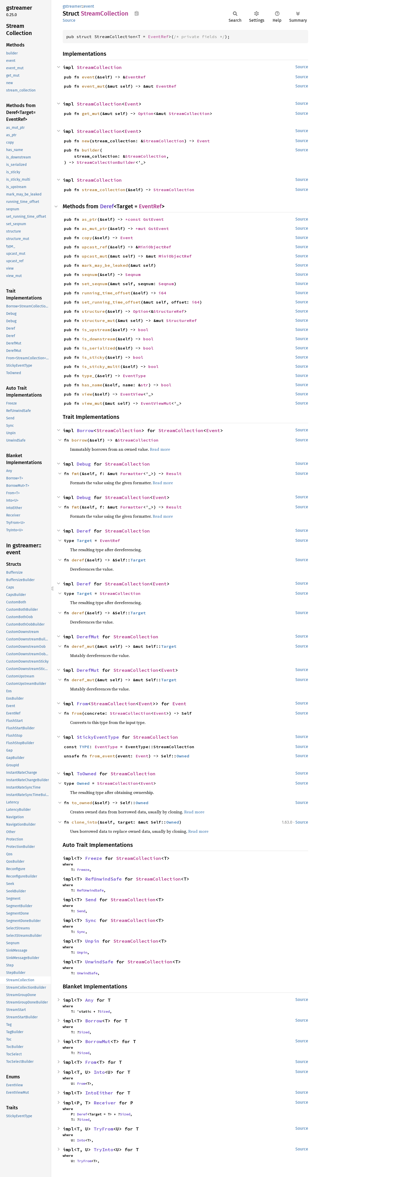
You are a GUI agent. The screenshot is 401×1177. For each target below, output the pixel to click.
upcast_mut (94, 256)
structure (93, 311)
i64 (162, 292)
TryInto (103, 1149)
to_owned (82, 802)
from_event (102, 755)
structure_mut (98, 320)
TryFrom (103, 1129)
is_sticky (93, 357)
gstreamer (72, 6)
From (82, 704)
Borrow (85, 430)
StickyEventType (98, 737)
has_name (92, 384)
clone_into (84, 822)
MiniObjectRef (154, 246)
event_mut (93, 86)
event (89, 6)
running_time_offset (106, 292)
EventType (134, 375)
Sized (104, 1011)
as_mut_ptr (94, 228)
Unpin (92, 941)
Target (84, 540)
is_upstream (96, 329)
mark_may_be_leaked (105, 265)
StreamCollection (99, 67)
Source (69, 20)
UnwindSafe (99, 962)
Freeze (93, 858)
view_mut (92, 403)
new (86, 140)
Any (89, 1000)
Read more (160, 449)
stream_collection (103, 189)
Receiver (105, 1103)
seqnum (89, 274)
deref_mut (83, 646)
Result (174, 473)
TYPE (84, 746)
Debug (84, 464)
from (77, 713)
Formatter (131, 473)
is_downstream (98, 338)
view (87, 394)
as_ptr (89, 219)
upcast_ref (94, 246)
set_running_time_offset (111, 302)
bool (143, 329)
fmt (75, 473)
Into (99, 1072)
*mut (142, 228)
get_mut (91, 113)
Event (132, 104)
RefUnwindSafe (103, 879)
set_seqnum (94, 283)
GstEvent (153, 219)
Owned (182, 755)
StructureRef (168, 311)
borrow (79, 440)
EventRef (158, 36)
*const (134, 219)
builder (91, 150)
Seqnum (133, 274)
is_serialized (98, 348)
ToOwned (86, 774)
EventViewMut (156, 403)
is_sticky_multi (101, 366)
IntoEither (99, 1093)
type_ (88, 375)
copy (87, 237)
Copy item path (136, 13)
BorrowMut (97, 1041)
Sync (90, 920)
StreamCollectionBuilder (106, 162)
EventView (131, 394)
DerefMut (88, 637)
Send (90, 900)
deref (78, 559)
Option (145, 113)
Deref (107, 206)
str (144, 384)
